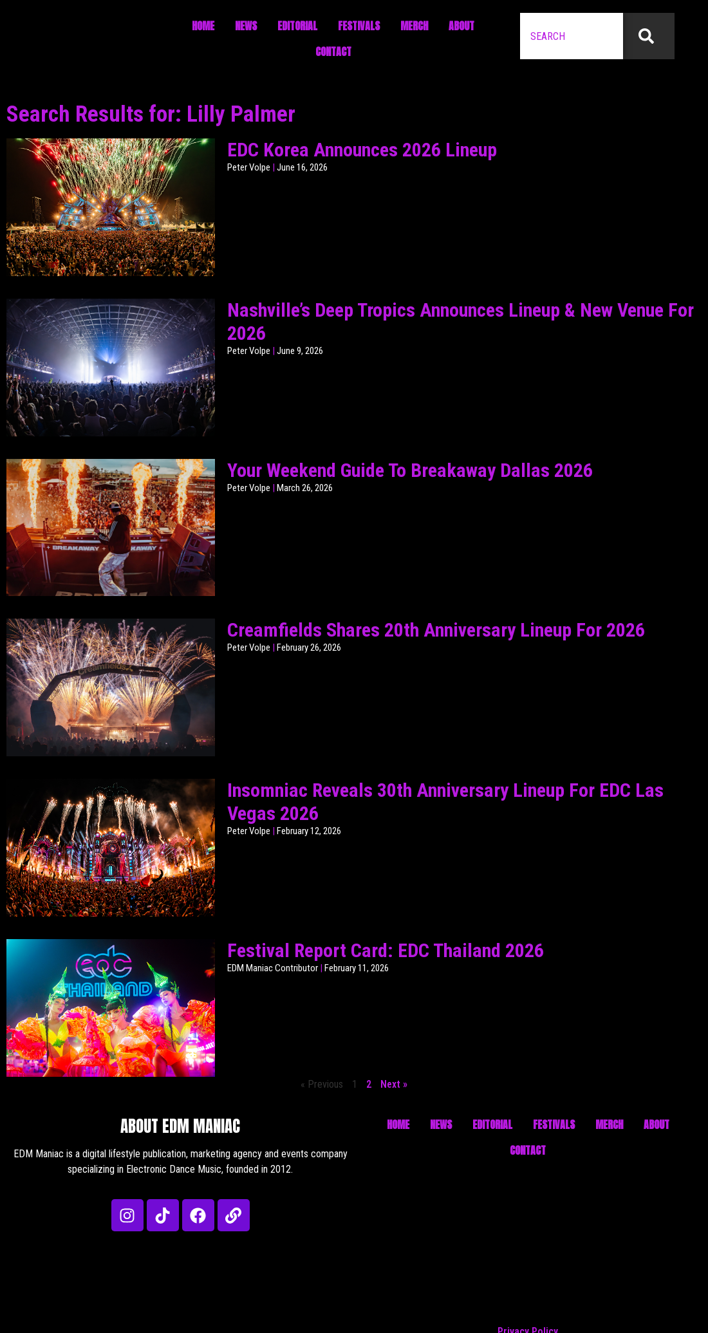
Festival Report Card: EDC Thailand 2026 (385, 950)
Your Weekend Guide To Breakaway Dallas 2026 (410, 470)
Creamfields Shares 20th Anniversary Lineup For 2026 (436, 630)
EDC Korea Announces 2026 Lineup (362, 149)
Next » (393, 1084)
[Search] (649, 36)
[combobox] (571, 36)
